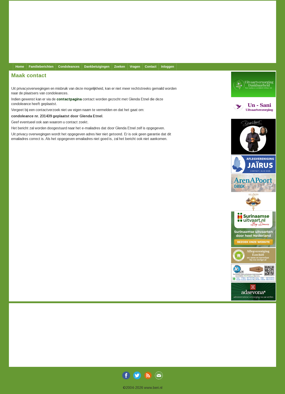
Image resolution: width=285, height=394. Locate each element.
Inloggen (167, 66)
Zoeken (119, 66)
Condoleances (68, 66)
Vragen (135, 66)
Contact (150, 66)
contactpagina (69, 99)
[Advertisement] (142, 32)
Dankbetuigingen (97, 66)
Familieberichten (41, 66)
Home (19, 66)
